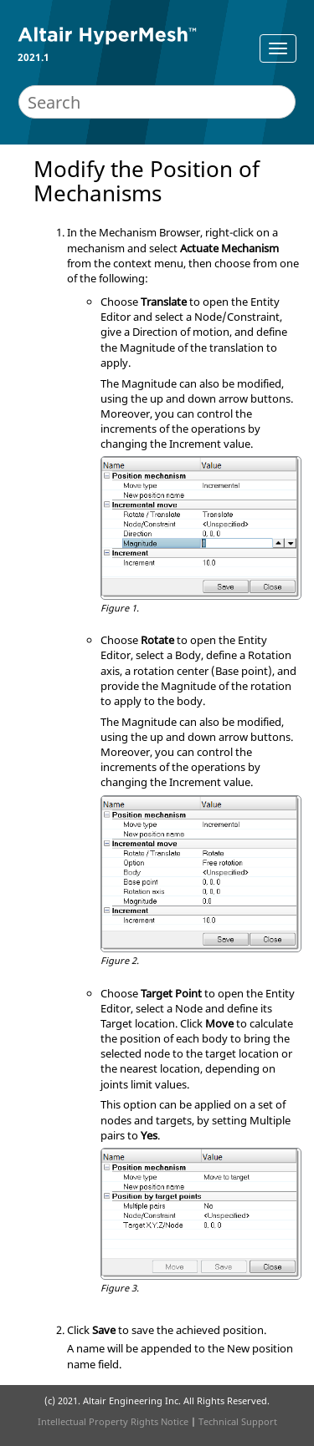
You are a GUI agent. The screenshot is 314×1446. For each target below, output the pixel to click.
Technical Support (237, 1421)
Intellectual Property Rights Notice (113, 1421)
